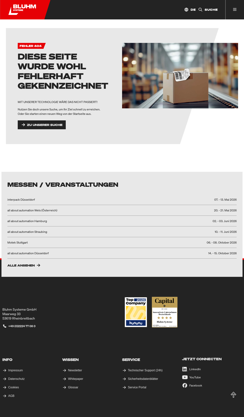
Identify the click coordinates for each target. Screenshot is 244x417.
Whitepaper (75, 378)
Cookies (13, 387)
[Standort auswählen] (190, 9)
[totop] (233, 395)
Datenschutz (16, 378)
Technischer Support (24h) (145, 370)
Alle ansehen (21, 265)
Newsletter (75, 370)
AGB (11, 395)
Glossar (73, 387)
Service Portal (137, 387)
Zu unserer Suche (44, 125)
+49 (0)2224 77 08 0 (21, 326)
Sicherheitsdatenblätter (143, 378)
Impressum (15, 370)
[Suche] (207, 9)
